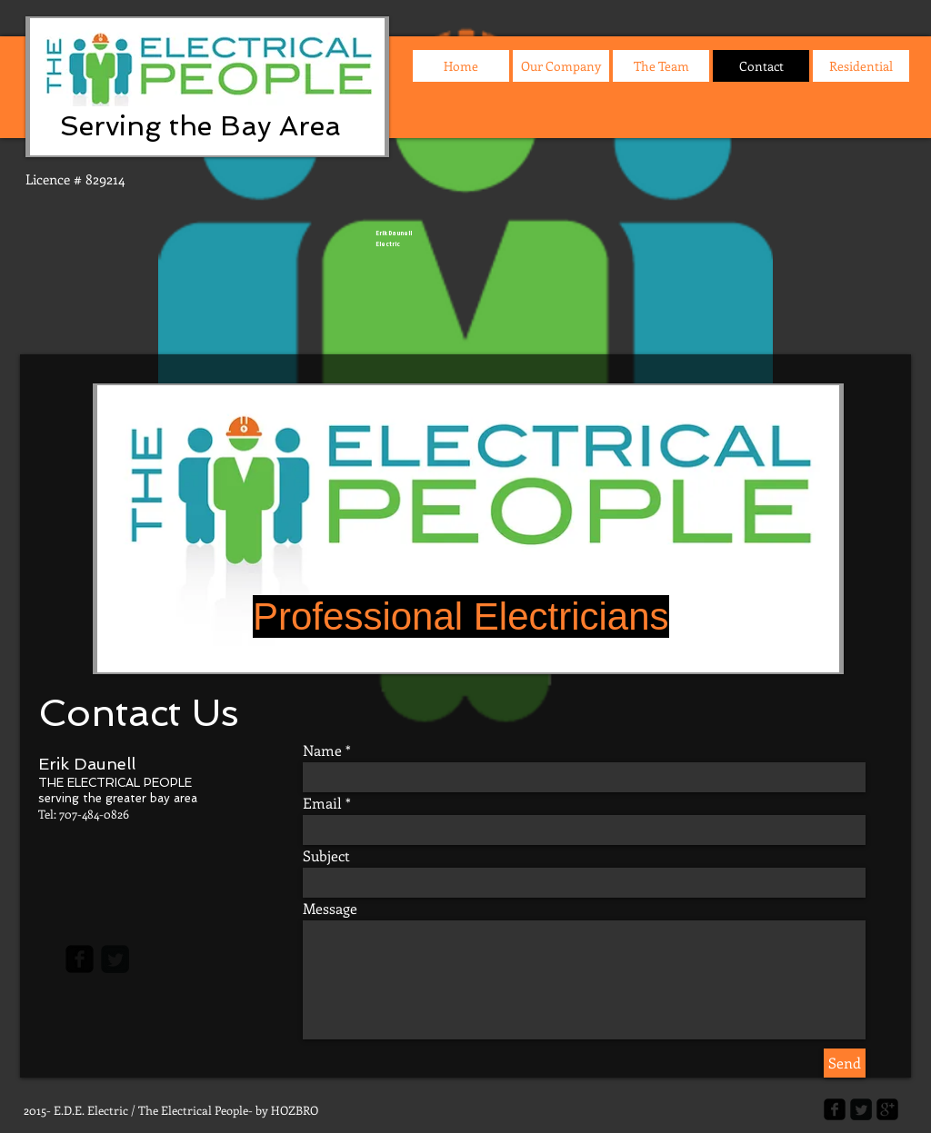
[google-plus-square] (887, 1109)
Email (322, 803)
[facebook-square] (79, 959)
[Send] (845, 1063)
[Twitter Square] (115, 959)
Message (330, 908)
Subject (326, 856)
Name (322, 750)
